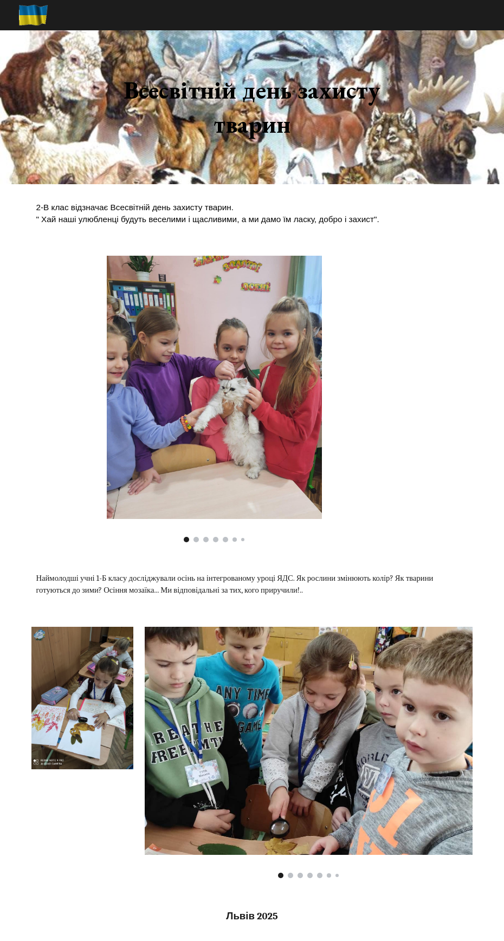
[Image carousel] (214, 399)
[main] (252, 107)
